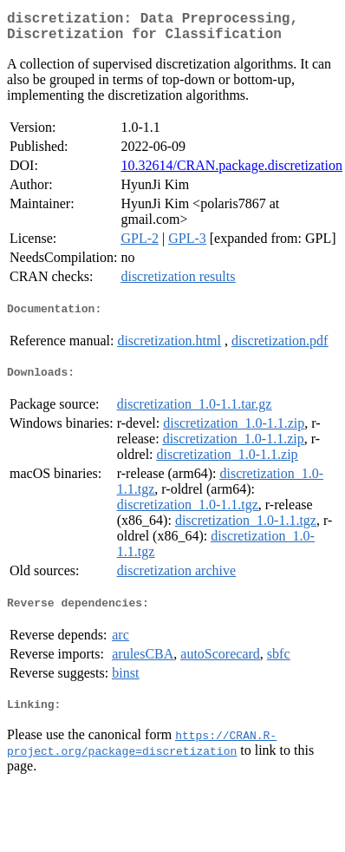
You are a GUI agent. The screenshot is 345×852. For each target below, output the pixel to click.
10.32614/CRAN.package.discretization (231, 172)
